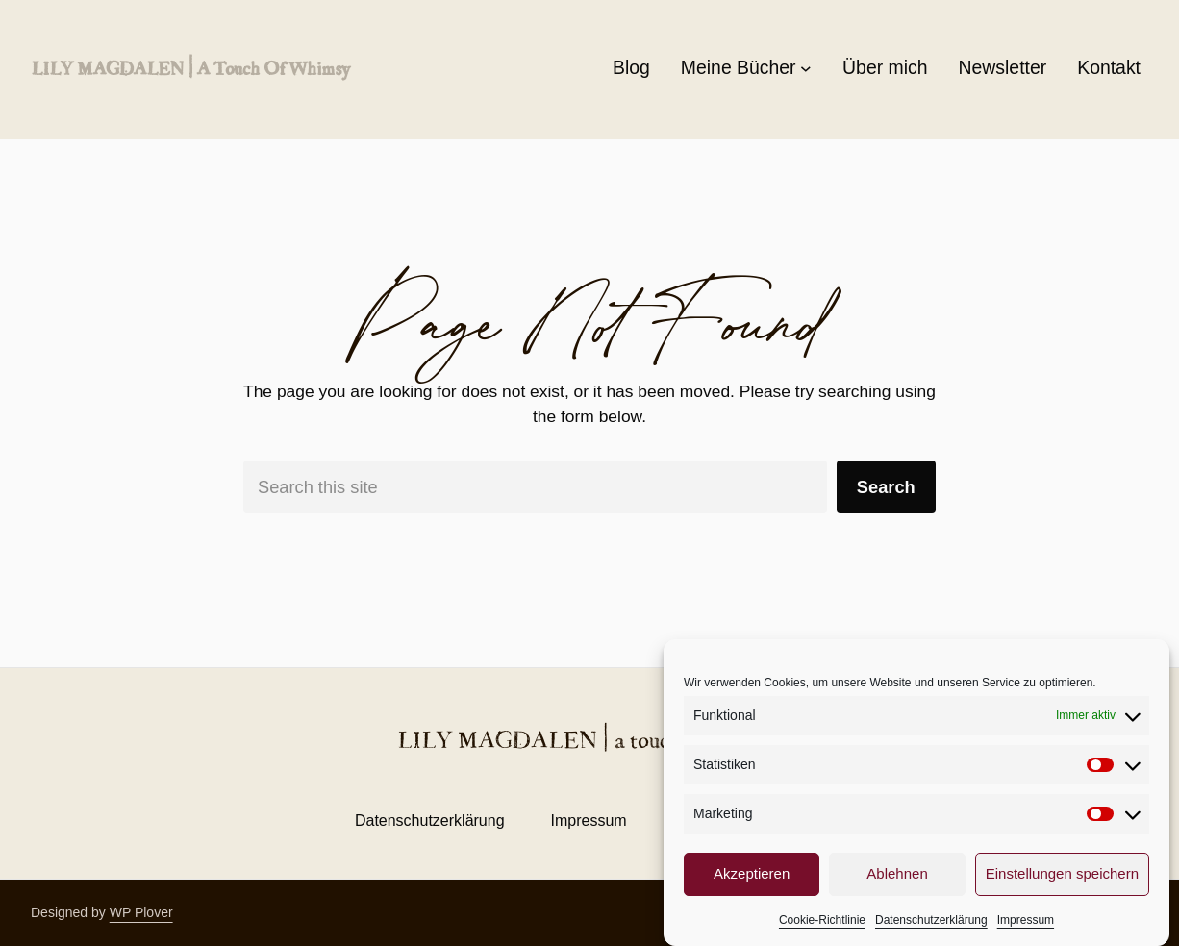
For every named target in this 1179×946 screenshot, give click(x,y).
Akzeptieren (752, 873)
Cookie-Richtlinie (822, 920)
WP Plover (141, 912)
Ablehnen (896, 873)
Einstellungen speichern (1062, 873)
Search (886, 487)
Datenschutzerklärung (931, 920)
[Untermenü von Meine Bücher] (806, 68)
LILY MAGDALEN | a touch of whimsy (190, 68)
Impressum (1025, 920)
